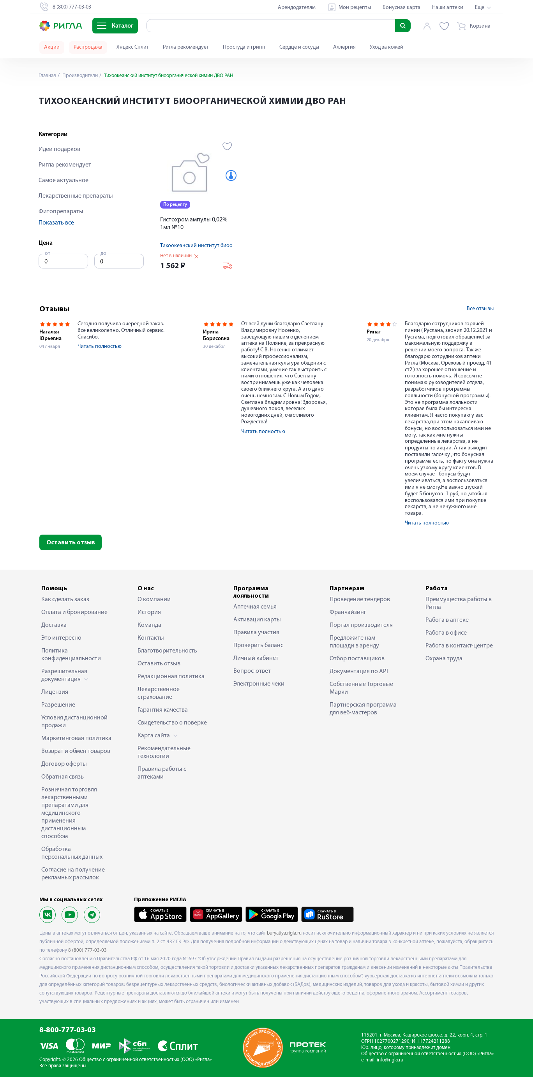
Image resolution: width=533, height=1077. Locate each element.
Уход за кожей (386, 47)
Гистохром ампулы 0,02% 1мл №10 (194, 224)
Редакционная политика (171, 677)
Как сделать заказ (65, 599)
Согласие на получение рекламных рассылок (73, 874)
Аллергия (344, 47)
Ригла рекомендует (186, 47)
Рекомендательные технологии (164, 752)
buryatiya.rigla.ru (284, 933)
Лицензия (54, 692)
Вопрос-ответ (252, 671)
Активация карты (257, 620)
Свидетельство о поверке (172, 723)
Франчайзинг (348, 612)
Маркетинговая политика (76, 738)
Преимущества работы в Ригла (458, 603)
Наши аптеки (447, 8)
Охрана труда (443, 659)
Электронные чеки (258, 684)
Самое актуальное (63, 180)
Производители (81, 76)
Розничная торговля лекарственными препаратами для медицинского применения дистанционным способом (69, 813)
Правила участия (256, 633)
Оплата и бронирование (74, 612)
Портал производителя (361, 625)
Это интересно (61, 638)
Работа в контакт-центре (459, 646)
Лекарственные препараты (76, 196)
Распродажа (88, 47)
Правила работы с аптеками (162, 773)
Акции (52, 47)
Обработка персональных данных (71, 853)
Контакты (151, 638)
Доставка (54, 625)
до (103, 253)
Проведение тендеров (360, 599)
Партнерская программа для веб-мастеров (363, 709)
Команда (149, 625)
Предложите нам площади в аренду (354, 642)
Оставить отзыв (70, 543)
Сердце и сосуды (299, 47)
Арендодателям (297, 8)
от (47, 253)
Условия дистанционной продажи (74, 722)
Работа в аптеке (447, 620)
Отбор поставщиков (357, 659)
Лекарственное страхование (159, 693)
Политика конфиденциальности (71, 655)
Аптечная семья (255, 607)
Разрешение (58, 705)
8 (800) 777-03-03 (87, 950)
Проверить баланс (258, 645)
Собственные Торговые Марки (361, 688)
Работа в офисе (446, 633)
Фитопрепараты (61, 212)
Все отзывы (480, 309)
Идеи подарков (59, 149)
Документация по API (359, 671)
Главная (48, 76)
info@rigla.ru (390, 1060)
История (149, 612)
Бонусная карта (401, 8)
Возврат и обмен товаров (75, 751)
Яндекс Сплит (132, 47)
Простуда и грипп (244, 47)
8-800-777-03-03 (67, 1030)
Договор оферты (64, 764)
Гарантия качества (163, 710)
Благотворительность (167, 651)
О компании (154, 599)
